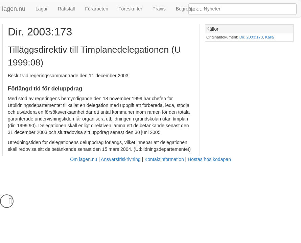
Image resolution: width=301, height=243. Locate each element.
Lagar (42, 8)
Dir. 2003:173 (251, 37)
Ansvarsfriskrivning (120, 159)
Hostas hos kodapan (209, 159)
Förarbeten (96, 8)
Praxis (159, 8)
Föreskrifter (130, 8)
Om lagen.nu (83, 159)
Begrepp (185, 8)
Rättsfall (66, 8)
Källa (269, 37)
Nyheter (212, 8)
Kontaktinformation (164, 159)
